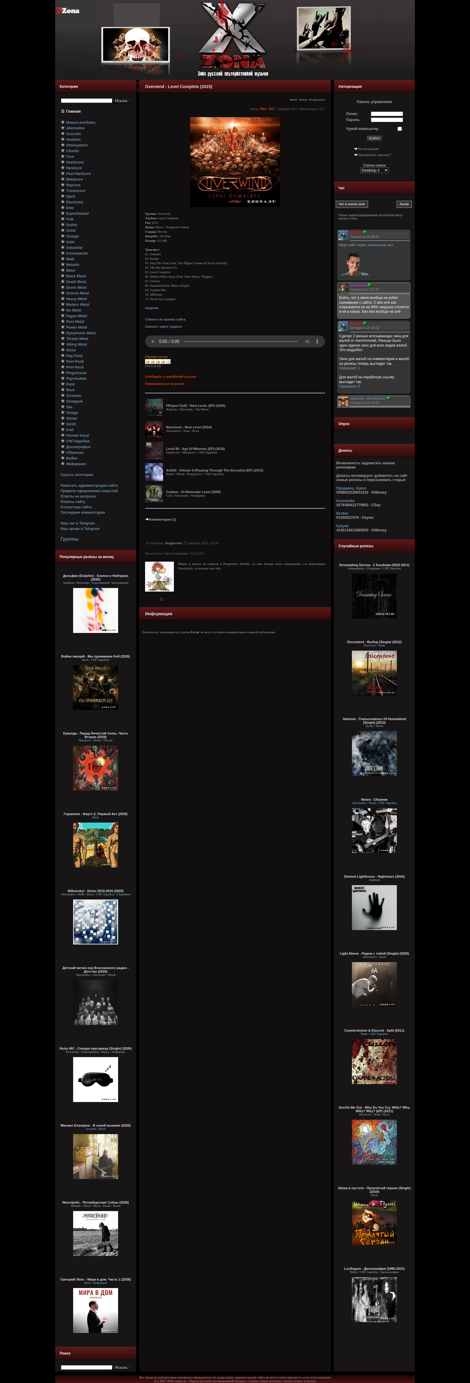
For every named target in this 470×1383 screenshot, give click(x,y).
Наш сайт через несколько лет (366, 245)
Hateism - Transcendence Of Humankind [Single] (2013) (374, 720)
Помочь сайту (73, 502)
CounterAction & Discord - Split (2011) (374, 1030)
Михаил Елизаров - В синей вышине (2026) (96, 1125)
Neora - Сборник (374, 799)
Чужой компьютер (362, 129)
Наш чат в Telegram (78, 523)
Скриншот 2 (349, 386)
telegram (151, 308)
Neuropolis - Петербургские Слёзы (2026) (95, 1202)
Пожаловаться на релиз (164, 384)
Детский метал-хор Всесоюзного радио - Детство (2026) (95, 969)
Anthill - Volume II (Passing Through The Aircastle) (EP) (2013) (214, 470)
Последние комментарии (83, 512)
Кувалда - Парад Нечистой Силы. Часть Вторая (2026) (95, 735)
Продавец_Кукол (351, 488)
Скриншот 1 (349, 368)
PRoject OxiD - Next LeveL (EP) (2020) (195, 405)
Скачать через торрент (163, 326)
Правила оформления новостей (89, 491)
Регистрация (368, 149)
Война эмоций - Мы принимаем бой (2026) (95, 656)
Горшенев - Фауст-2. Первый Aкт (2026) (96, 814)
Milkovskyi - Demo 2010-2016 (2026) (96, 891)
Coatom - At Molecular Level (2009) (193, 492)
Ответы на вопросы (78, 496)
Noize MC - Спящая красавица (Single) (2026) (96, 1048)
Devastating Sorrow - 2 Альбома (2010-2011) (374, 565)
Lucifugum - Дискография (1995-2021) (374, 1268)
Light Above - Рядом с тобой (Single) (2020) (374, 953)
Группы (70, 539)
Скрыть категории (77, 475)
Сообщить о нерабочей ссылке (170, 376)
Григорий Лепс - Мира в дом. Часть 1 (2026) (95, 1279)
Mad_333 (267, 109)
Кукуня (342, 526)
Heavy (303, 99)
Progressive (317, 99)
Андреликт (174, 543)
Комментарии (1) (160, 519)
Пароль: (353, 120)
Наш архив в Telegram (80, 529)
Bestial (342, 513)
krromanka (345, 501)
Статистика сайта (76, 507)
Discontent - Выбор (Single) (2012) (374, 642)
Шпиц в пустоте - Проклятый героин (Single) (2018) (374, 1189)
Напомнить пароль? (374, 155)
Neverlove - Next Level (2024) (189, 427)
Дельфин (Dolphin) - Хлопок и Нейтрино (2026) (95, 577)
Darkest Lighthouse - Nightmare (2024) (374, 876)
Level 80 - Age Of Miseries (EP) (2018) (195, 449)
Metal (293, 99)
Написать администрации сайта (89, 485)
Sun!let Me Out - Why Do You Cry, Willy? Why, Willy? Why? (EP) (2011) (374, 1109)
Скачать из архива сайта (165, 319)
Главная (73, 111)
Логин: (352, 114)
